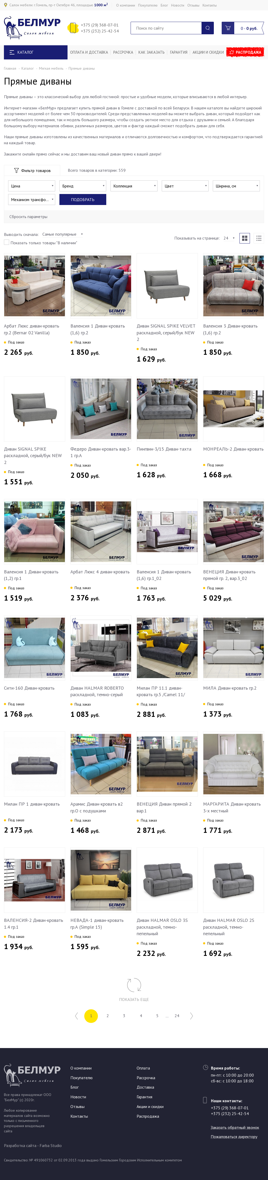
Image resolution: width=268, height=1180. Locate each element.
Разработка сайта (20, 1145)
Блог (164, 5)
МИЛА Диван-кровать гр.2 (229, 688)
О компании (125, 5)
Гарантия (178, 52)
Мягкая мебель (51, 68)
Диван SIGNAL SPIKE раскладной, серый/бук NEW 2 (33, 455)
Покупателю (148, 5)
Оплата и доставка (89, 52)
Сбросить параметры (28, 216)
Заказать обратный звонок (235, 1127)
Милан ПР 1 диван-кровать (32, 804)
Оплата (143, 1068)
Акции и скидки (208, 52)
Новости (177, 5)
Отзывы (193, 5)
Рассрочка (123, 52)
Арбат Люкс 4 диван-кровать (100, 572)
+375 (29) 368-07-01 (100, 24)
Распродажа (248, 52)
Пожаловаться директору (234, 1136)
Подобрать (82, 199)
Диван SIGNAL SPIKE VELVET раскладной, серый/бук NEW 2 (166, 332)
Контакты (210, 5)
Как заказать (152, 52)
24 (177, 1015)
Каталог (27, 68)
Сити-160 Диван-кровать (29, 688)
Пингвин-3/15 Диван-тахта (164, 449)
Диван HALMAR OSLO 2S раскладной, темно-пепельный (228, 927)
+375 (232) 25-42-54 (100, 31)
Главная (10, 68)
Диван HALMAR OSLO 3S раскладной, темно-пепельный (162, 927)
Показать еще (134, 999)
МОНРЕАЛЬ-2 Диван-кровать (233, 449)
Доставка (145, 1087)
